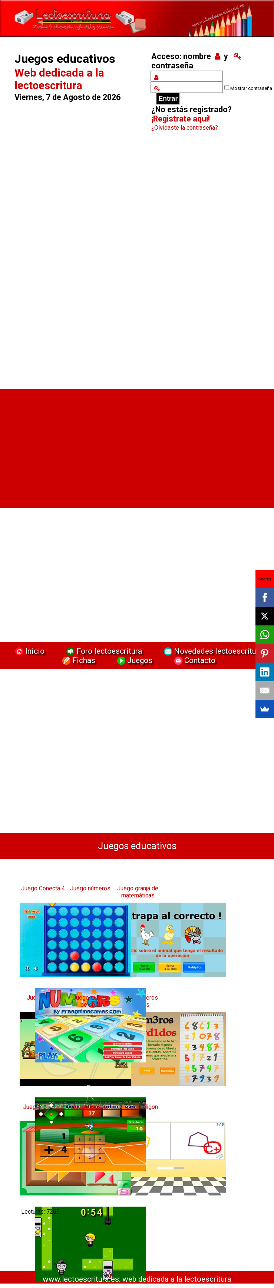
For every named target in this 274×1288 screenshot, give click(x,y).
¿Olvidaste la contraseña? (184, 127)
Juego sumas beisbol (90, 1001)
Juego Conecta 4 (43, 888)
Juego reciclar (90, 1106)
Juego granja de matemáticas (137, 892)
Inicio (28, 651)
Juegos (133, 660)
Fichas (78, 660)
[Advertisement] (77, 262)
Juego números (90, 888)
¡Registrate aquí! (180, 118)
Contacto (193, 660)
